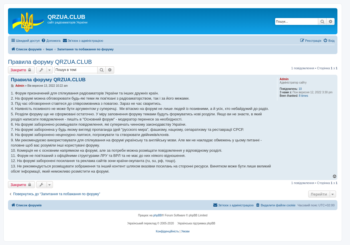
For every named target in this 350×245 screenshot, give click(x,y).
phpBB (157, 215)
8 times (303, 95)
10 (300, 88)
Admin (284, 79)
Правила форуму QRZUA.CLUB (50, 62)
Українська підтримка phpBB (196, 223)
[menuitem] (50, 40)
